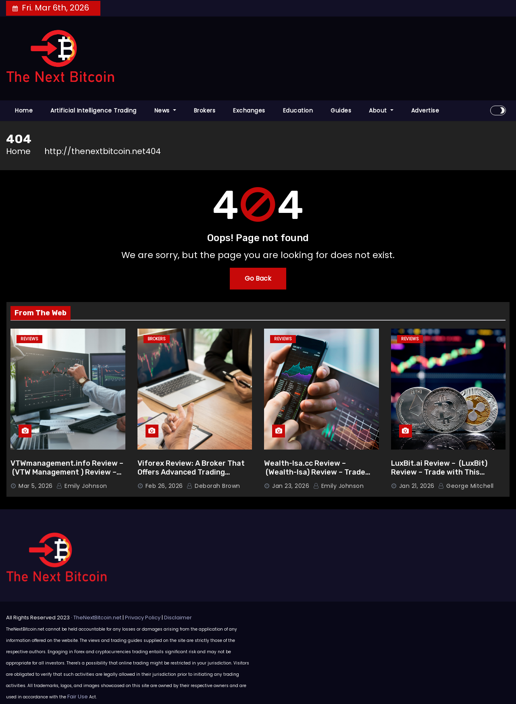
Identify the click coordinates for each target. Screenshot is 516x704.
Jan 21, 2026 (417, 486)
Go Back (258, 278)
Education (298, 110)
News (165, 110)
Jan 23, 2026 (290, 486)
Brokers (205, 110)
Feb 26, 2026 (164, 486)
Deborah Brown (213, 486)
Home (24, 110)
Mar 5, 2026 (36, 486)
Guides (341, 110)
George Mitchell (466, 486)
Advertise (425, 110)
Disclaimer (178, 617)
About (381, 110)
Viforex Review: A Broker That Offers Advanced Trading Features (191, 472)
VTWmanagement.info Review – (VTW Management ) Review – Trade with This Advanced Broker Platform (66, 477)
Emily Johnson (81, 486)
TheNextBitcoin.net (97, 617)
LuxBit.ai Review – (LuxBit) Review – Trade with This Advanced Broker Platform (439, 472)
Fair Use (77, 696)
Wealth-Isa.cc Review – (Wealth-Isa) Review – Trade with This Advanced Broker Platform (314, 477)
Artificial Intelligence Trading (93, 110)
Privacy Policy (142, 617)
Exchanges (249, 110)
